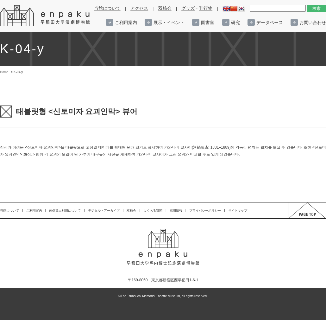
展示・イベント (169, 22)
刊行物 (205, 8)
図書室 (207, 22)
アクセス (139, 8)
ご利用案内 (126, 22)
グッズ (188, 8)
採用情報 (176, 210)
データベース (269, 22)
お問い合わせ (312, 22)
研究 (235, 22)
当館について (107, 8)
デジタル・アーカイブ (104, 210)
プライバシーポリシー (205, 210)
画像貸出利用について (65, 210)
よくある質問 (152, 210)
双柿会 (165, 8)
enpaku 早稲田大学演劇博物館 (45, 16)
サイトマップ (237, 210)
